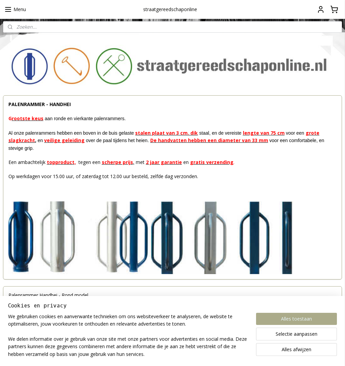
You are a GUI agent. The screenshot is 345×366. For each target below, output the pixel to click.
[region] (128, 339)
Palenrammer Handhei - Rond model (48, 295)
